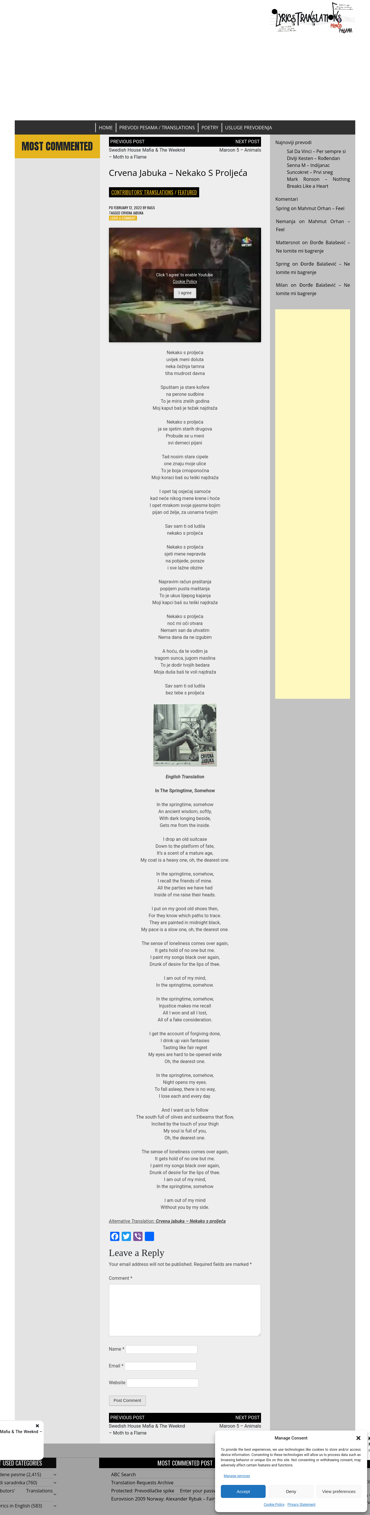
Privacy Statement (301, 1505)
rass (151, 207)
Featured (187, 192)
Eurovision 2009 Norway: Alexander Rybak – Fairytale (168, 1499)
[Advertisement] (185, 76)
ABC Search (123, 1474)
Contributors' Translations (142, 192)
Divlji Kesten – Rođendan (313, 158)
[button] (358, 1438)
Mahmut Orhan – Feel (321, 208)
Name (117, 1349)
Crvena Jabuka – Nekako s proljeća (178, 173)
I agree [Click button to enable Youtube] (185, 293)
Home (106, 127)
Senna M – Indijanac (308, 165)
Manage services (237, 1476)
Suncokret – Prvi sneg (310, 172)
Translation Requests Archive (142, 1482)
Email (116, 1366)
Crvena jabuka (132, 212)
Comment (120, 1278)
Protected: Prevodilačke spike (143, 1491)
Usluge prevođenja (248, 127)
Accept (243, 1491)
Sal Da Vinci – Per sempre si (316, 151)
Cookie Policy (274, 1505)
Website (117, 1382)
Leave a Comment (123, 218)
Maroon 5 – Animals (240, 150)
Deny (291, 1491)
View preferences (339, 1491)
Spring (283, 208)
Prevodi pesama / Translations (157, 127)
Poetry (210, 127)
